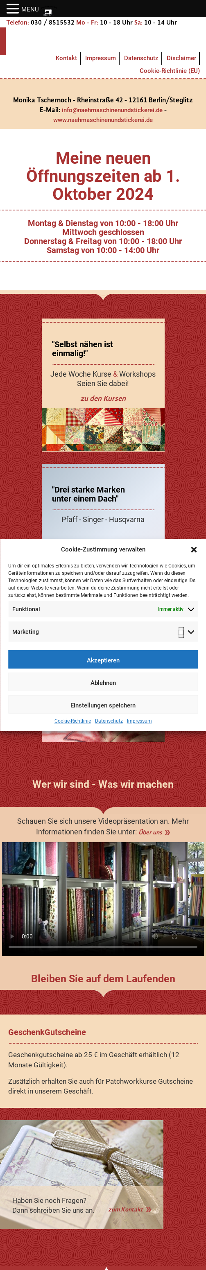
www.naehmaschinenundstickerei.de (103, 120)
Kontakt (66, 58)
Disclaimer (181, 58)
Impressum (139, 727)
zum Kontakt (125, 1209)
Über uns (150, 832)
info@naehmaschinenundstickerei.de (112, 110)
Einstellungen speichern (103, 711)
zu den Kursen (103, 398)
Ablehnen (103, 688)
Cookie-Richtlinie (72, 727)
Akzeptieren (103, 666)
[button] (194, 555)
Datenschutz (109, 727)
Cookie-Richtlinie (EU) (170, 71)
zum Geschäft (103, 544)
